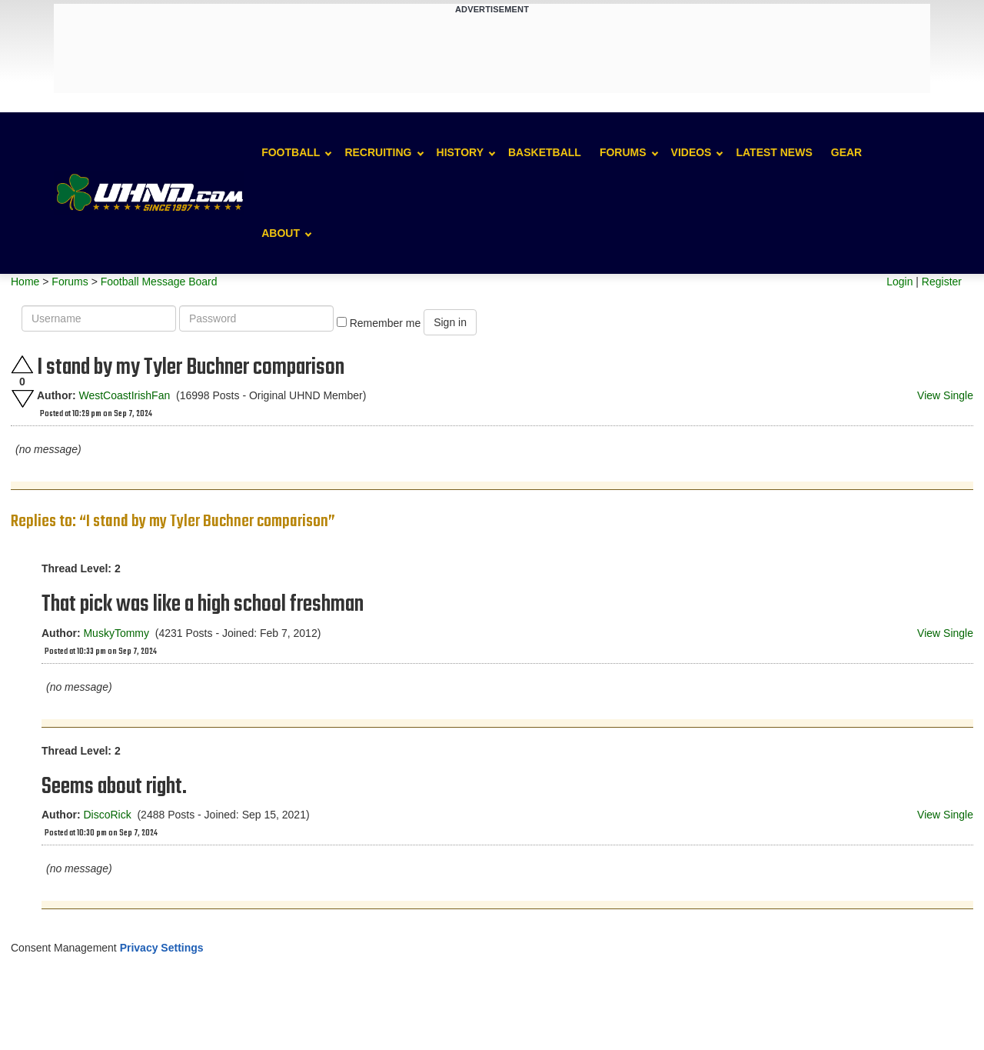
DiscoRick (107, 814)
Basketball (544, 152)
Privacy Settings (162, 948)
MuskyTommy (116, 633)
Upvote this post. (22, 364)
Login (899, 281)
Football (290, 152)
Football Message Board (159, 281)
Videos (691, 152)
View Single (945, 395)
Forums (623, 152)
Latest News (774, 152)
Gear (846, 152)
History (460, 152)
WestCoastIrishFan (124, 395)
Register (942, 281)
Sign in (450, 322)
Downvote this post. (22, 398)
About (280, 233)
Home (25, 281)
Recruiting (377, 152)
